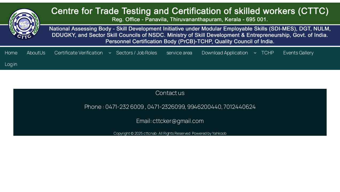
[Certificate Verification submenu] (110, 52)
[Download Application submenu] (255, 52)
